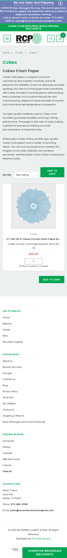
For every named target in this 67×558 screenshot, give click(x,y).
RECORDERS (9, 403)
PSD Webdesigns (41, 538)
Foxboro (7, 465)
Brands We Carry (12, 367)
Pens (5, 335)
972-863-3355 (19, 504)
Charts (6, 329)
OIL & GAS (8, 397)
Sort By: (7, 174)
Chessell (7, 453)
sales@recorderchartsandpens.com (38, 21)
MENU (7, 38)
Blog (5, 385)
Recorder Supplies (13, 341)
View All (7, 471)
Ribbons (7, 323)
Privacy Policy (10, 391)
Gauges (7, 373)
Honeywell (8, 440)
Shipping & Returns (13, 415)
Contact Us (9, 379)
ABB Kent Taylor (11, 459)
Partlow (7, 447)
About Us (8, 361)
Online (6, 317)
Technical (8, 409)
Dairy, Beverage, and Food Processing (24, 421)
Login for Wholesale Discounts (44, 552)
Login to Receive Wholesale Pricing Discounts (33, 27)
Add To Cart (52, 172)
